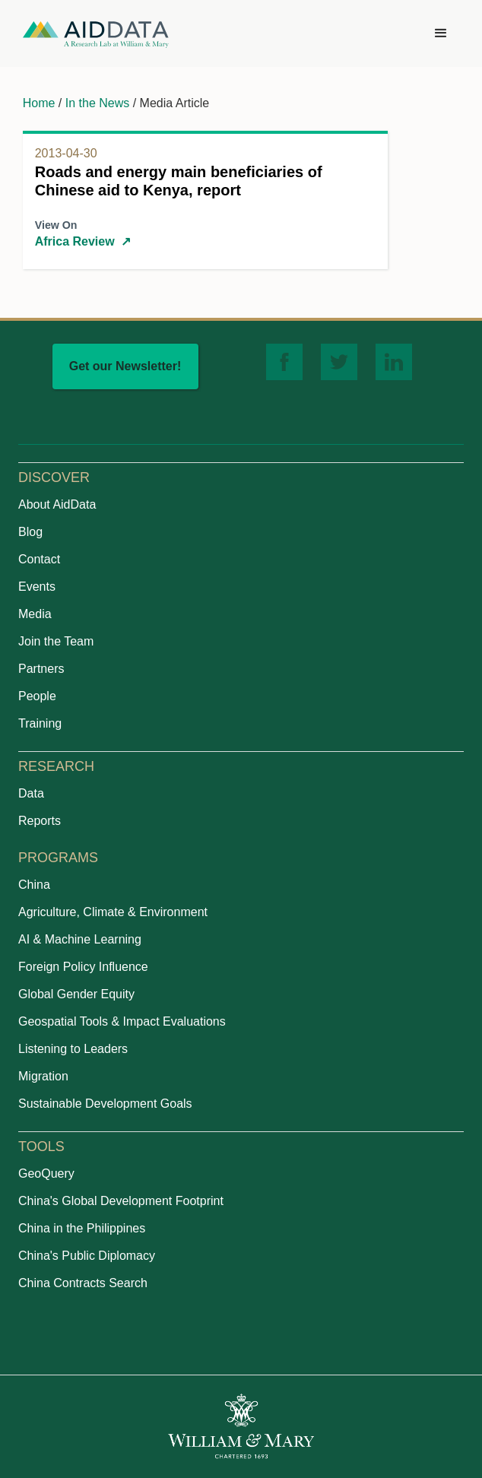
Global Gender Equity (76, 994)
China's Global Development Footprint (121, 1200)
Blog (30, 531)
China (34, 884)
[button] (441, 33)
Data (31, 793)
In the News (97, 103)
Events (36, 586)
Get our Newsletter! (125, 366)
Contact (39, 559)
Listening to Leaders (73, 1048)
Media (35, 613)
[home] (96, 33)
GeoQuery (46, 1173)
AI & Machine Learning (79, 939)
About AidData (57, 504)
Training (40, 723)
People (37, 696)
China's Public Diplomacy (86, 1255)
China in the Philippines (81, 1228)
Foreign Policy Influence (83, 966)
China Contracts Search (82, 1283)
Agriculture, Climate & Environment (113, 912)
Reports (39, 820)
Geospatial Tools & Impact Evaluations (122, 1021)
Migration (43, 1076)
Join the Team (56, 641)
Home (39, 103)
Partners (41, 668)
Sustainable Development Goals (105, 1103)
